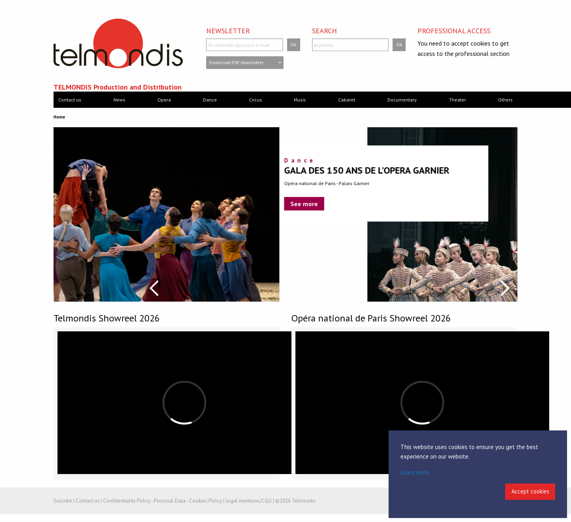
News (119, 100)
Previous (154, 288)
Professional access (454, 30)
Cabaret (346, 100)
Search (324, 30)
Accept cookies (530, 491)
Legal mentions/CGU (249, 500)
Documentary (402, 100)
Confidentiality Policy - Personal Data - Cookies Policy (162, 500)
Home (59, 117)
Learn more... (416, 472)
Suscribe (63, 500)
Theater (457, 100)
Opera (164, 100)
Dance (210, 100)
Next (505, 288)
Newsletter (228, 30)
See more (78, 204)
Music (300, 100)
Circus (255, 100)
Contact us (69, 100)
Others (505, 100)
